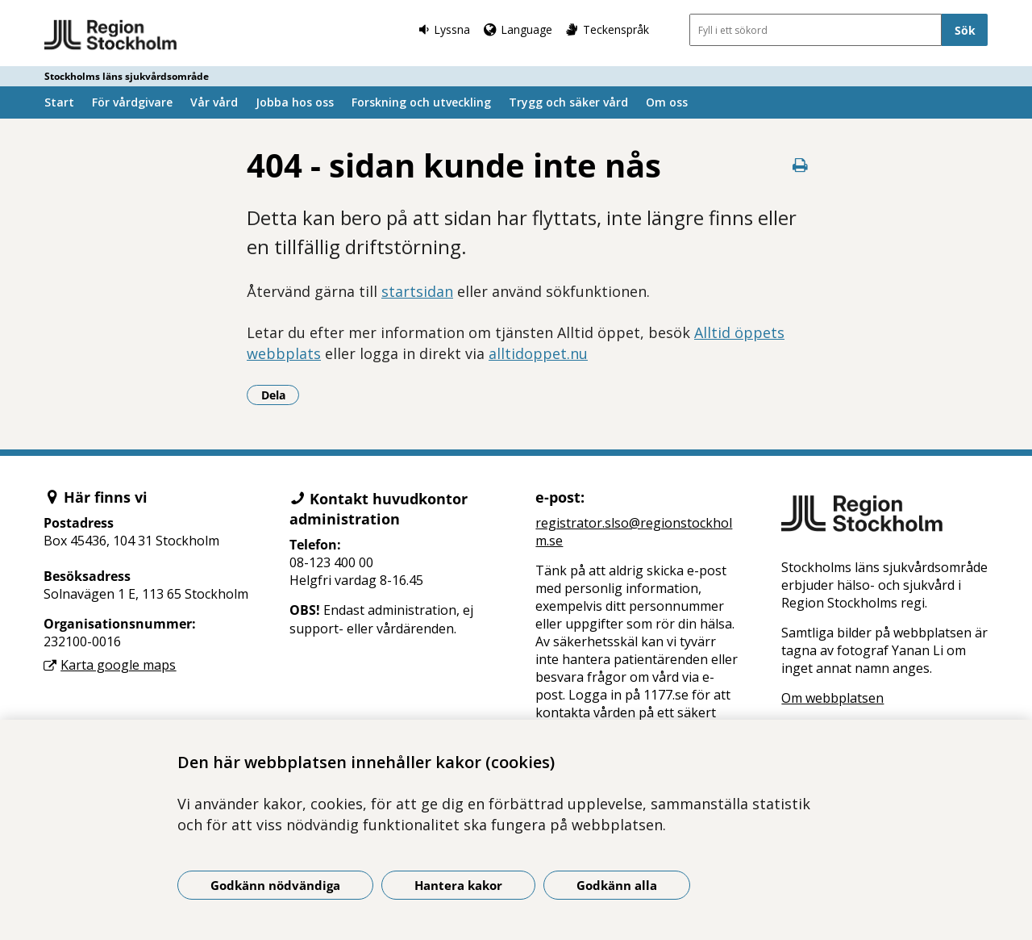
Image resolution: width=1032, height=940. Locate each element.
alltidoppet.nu (538, 353)
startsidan (417, 291)
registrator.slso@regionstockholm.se (633, 531)
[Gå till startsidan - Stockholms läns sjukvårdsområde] (110, 35)
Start (59, 102)
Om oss (667, 102)
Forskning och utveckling (421, 102)
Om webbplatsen (832, 698)
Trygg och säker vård (568, 102)
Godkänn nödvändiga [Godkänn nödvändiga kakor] (275, 885)
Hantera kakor (458, 885)
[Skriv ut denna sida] (800, 165)
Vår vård (214, 102)
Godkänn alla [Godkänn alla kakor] (616, 885)
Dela (280, 394)
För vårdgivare (132, 102)
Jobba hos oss (295, 102)
